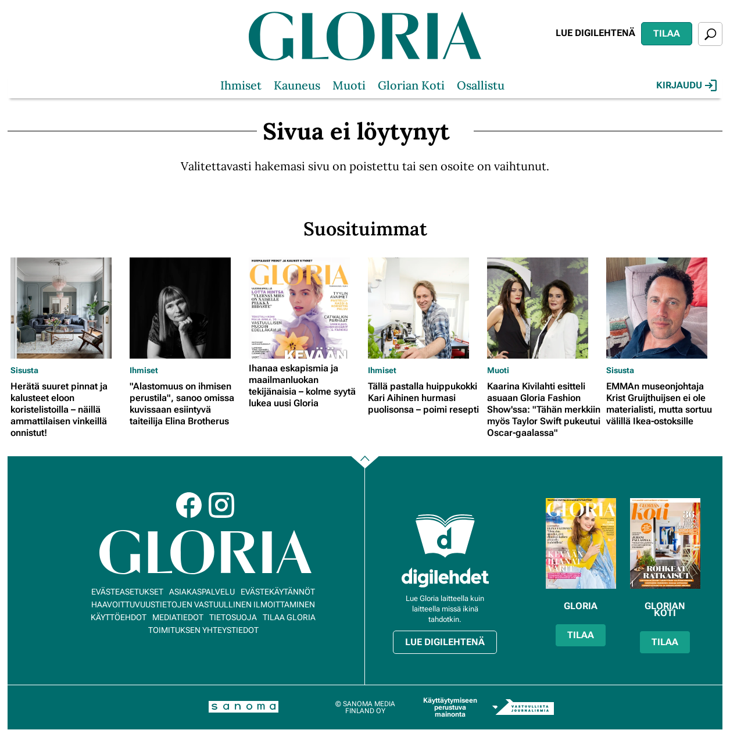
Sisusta (24, 370)
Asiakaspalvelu (202, 591)
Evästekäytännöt (278, 591)
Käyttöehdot (118, 617)
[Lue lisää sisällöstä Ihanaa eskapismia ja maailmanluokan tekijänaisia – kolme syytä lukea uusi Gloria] (305, 308)
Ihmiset (241, 85)
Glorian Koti (411, 85)
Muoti (349, 85)
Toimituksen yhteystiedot (203, 630)
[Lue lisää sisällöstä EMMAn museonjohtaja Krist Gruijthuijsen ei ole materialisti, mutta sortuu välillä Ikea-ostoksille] (663, 308)
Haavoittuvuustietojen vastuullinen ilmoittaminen (203, 604)
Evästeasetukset (127, 591)
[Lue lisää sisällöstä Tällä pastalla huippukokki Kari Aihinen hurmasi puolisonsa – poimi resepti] (424, 308)
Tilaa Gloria (289, 617)
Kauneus (297, 85)
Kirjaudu (686, 85)
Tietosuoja (233, 617)
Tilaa (666, 33)
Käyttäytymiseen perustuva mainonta (450, 707)
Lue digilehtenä (595, 32)
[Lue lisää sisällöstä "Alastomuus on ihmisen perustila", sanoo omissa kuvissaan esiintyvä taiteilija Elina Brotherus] (186, 308)
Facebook (189, 505)
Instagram (221, 505)
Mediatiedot (177, 617)
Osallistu (480, 85)
